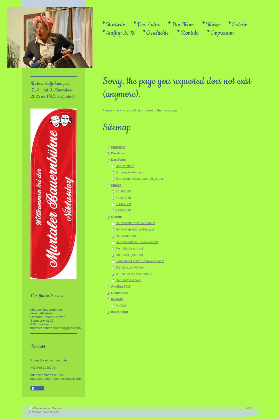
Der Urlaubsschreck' (130, 248)
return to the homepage (160, 110)
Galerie (116, 217)
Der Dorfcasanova (128, 280)
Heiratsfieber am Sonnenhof (135, 223)
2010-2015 (123, 198)
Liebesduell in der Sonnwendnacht (140, 261)
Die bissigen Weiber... (131, 267)
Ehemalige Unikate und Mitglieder (139, 178)
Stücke (116, 185)
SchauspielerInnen (129, 172)
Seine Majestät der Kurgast (135, 229)
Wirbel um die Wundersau (134, 274)
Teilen (37, 388)
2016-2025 (123, 191)
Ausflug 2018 (121, 286)
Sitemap (57, 408)
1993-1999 (123, 210)
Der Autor (118, 153)
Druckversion (40, 408)
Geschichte (119, 293)
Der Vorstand (125, 166)
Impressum (119, 312)
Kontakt (117, 299)
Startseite (118, 147)
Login (249, 407)
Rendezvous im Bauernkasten (137, 242)
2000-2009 (123, 204)
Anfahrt (121, 305)
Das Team (118, 159)
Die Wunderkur (126, 236)
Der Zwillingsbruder (129, 255)
